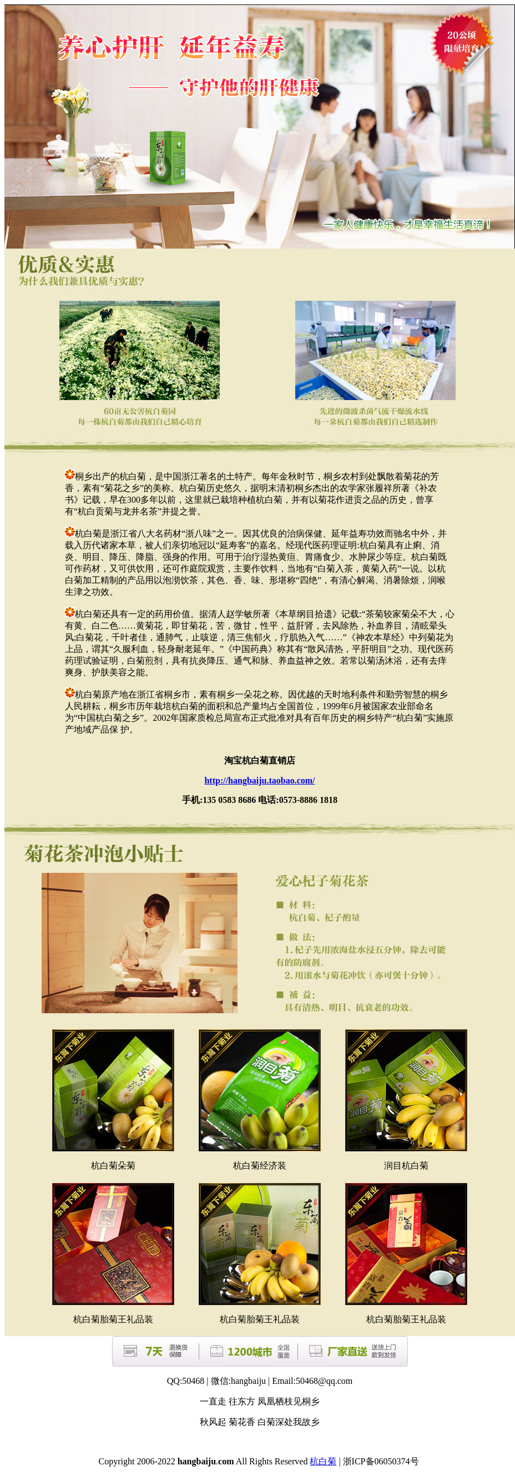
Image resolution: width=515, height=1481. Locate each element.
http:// (259, 780)
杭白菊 (323, 1461)
